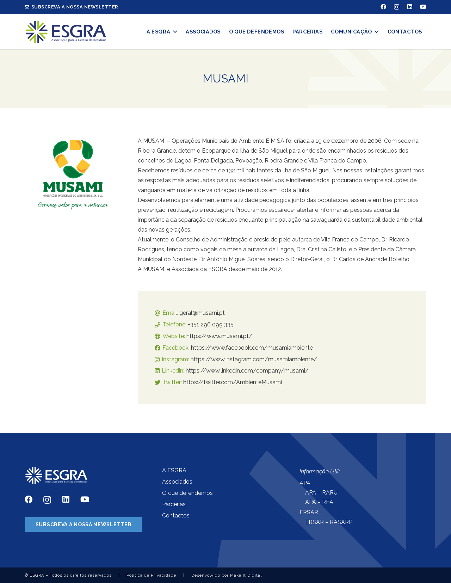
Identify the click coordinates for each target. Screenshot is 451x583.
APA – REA (319, 502)
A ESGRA (174, 470)
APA (304, 483)
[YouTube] (423, 7)
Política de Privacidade (151, 575)
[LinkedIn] (409, 7)
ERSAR (308, 512)
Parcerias (174, 504)
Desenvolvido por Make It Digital (226, 575)
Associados (177, 481)
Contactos (176, 515)
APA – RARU (321, 492)
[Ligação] (66, 31)
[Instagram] (396, 7)
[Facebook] (383, 7)
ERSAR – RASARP (328, 522)
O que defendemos (187, 493)
